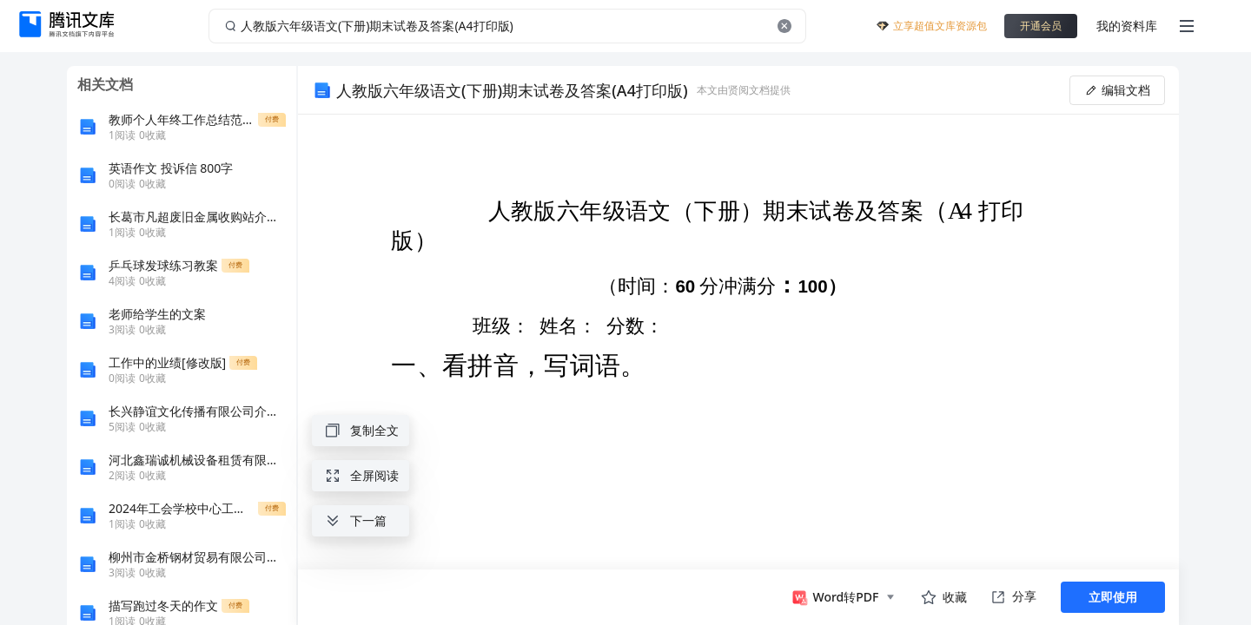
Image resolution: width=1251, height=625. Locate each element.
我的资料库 (1126, 25)
